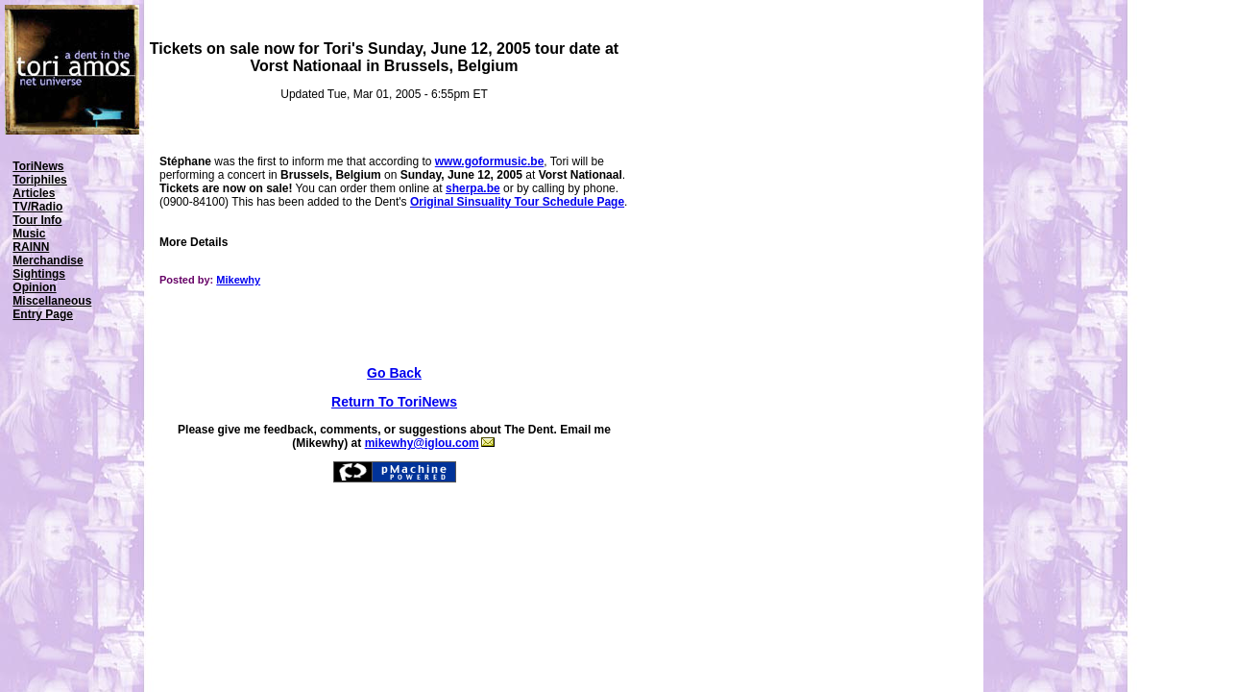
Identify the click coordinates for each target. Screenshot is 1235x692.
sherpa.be (473, 188)
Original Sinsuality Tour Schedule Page (517, 202)
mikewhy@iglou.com (430, 443)
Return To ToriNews (394, 401)
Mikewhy (238, 279)
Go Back (394, 373)
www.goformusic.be (490, 161)
